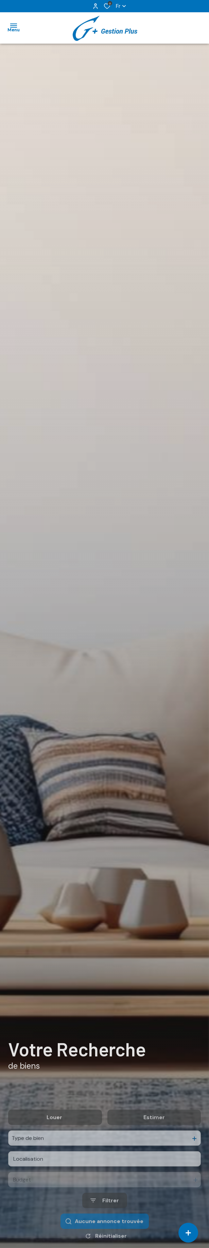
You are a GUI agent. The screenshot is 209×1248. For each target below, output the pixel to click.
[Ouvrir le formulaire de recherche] (104, 1225)
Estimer (154, 1141)
